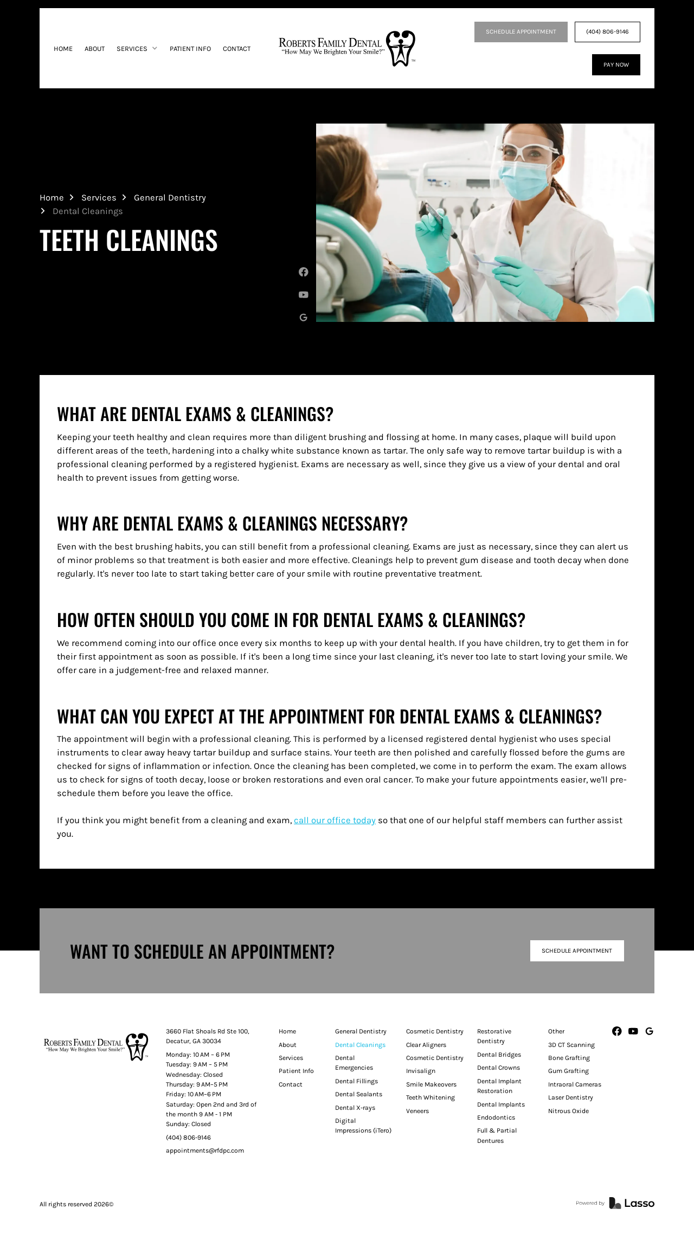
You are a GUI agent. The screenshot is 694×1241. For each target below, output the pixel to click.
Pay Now (616, 64)
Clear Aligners (426, 1045)
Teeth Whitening (430, 1097)
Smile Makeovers (431, 1084)
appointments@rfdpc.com (205, 1150)
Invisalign (420, 1071)
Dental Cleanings (360, 1045)
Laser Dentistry (570, 1097)
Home (52, 197)
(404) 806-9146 (607, 31)
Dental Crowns (498, 1067)
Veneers (417, 1111)
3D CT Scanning (571, 1045)
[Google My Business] (304, 317)
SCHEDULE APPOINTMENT (521, 31)
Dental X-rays (355, 1107)
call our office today (335, 820)
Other (556, 1031)
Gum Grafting (568, 1071)
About (288, 1045)
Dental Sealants (358, 1094)
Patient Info (296, 1071)
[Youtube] (304, 295)
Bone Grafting (569, 1058)
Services (99, 197)
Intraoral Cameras (574, 1084)
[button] (137, 48)
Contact (291, 1084)
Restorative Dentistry (494, 1036)
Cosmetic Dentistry (435, 1031)
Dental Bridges (499, 1054)
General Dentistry (170, 197)
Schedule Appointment (577, 950)
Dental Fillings (356, 1081)
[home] (347, 48)
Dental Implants (501, 1104)
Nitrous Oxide (568, 1111)
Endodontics (496, 1117)
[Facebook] (304, 272)
